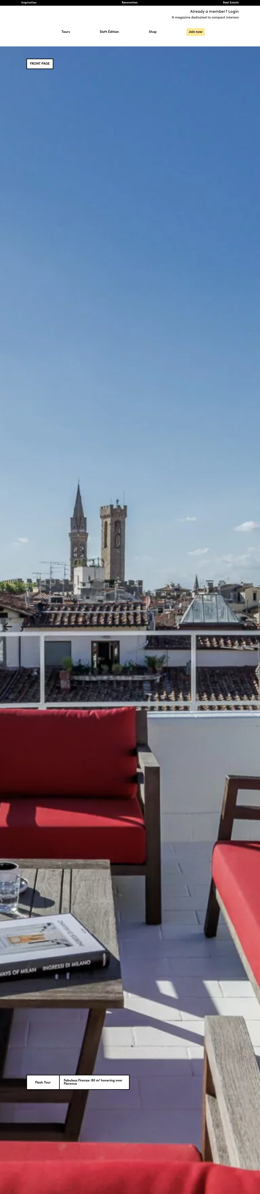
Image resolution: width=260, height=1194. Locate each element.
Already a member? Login (214, 12)
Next (252, 627)
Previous (7, 627)
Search (237, 32)
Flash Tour (43, 1082)
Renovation (130, 2)
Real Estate (231, 2)
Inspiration (29, 2)
